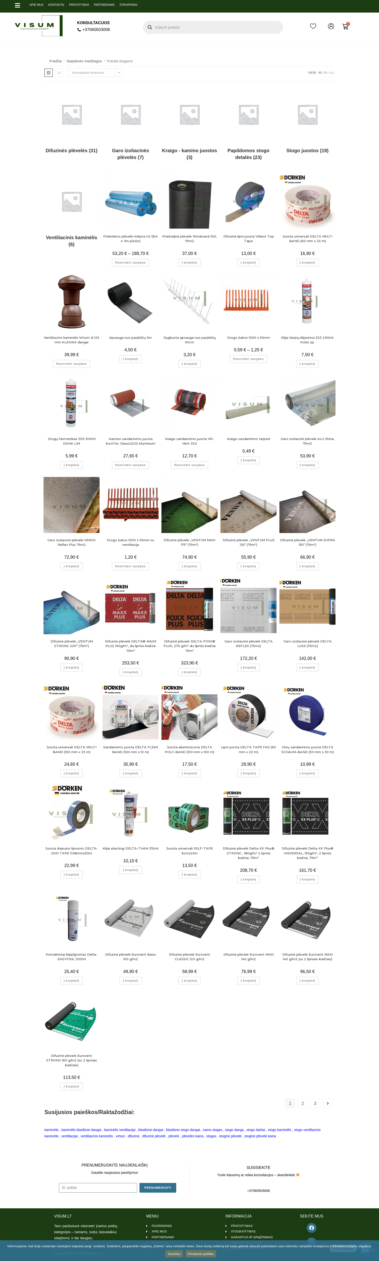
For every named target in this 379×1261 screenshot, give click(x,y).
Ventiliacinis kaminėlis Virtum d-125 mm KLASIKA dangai (71, 340)
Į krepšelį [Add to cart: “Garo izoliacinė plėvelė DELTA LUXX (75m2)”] (307, 667)
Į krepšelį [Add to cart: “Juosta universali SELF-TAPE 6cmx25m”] (189, 874)
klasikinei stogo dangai (183, 1130)
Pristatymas (79, 5)
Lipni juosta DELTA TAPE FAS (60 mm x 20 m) (248, 749)
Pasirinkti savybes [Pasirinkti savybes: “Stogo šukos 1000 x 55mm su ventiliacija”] (130, 566)
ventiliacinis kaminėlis (96, 1136)
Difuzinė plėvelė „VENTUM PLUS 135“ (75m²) (249, 542)
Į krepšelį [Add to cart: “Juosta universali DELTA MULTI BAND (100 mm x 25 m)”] (71, 773)
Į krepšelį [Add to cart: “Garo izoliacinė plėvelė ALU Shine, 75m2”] (307, 465)
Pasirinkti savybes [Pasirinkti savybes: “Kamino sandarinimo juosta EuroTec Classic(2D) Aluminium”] (130, 465)
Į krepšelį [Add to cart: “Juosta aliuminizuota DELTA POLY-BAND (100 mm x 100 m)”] (189, 773)
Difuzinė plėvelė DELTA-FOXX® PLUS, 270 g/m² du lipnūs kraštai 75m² (189, 646)
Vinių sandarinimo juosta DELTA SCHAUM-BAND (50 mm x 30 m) (307, 749)
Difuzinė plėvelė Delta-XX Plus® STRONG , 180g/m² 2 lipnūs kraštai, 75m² (248, 853)
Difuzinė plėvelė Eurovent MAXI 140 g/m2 (248, 956)
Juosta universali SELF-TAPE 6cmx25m (189, 850)
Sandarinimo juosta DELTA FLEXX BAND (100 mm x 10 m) (130, 749)
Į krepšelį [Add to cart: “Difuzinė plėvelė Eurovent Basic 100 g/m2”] (130, 980)
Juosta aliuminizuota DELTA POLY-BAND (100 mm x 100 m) (189, 749)
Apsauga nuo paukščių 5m (130, 337)
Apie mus (36, 5)
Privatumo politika (201, 1254)
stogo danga (234, 1130)
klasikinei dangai (150, 1130)
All (332, 72)
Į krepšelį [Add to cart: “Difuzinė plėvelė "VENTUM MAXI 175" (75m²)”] (189, 566)
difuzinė (133, 1136)
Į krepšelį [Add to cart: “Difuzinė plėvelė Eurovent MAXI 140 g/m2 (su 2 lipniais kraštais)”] (307, 980)
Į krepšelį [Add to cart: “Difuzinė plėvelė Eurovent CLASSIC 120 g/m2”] (189, 980)
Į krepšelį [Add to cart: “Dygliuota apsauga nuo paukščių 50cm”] (189, 364)
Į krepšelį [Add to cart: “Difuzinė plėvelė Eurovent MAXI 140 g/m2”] (248, 980)
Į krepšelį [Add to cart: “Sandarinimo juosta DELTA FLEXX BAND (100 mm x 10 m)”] (130, 773)
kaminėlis (51, 1130)
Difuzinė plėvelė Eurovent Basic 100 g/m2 (130, 956)
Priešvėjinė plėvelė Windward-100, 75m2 (189, 238)
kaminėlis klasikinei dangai (81, 1130)
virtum (120, 1136)
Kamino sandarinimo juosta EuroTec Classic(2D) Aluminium (130, 441)
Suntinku (174, 1254)
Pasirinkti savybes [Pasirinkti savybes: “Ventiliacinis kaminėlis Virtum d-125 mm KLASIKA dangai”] (71, 364)
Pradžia (55, 61)
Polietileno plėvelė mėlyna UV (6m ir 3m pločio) (130, 238)
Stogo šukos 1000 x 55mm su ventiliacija (130, 542)
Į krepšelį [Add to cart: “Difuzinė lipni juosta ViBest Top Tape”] (248, 262)
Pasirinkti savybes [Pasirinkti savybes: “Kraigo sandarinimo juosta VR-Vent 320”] (189, 465)
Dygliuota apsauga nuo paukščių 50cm (189, 340)
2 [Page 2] (302, 1103)
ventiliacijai (69, 1136)
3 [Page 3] (315, 1103)
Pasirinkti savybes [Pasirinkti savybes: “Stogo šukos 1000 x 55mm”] (248, 359)
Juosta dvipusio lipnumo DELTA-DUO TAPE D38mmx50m (71, 850)
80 (325, 72)
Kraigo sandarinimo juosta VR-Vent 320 (189, 441)
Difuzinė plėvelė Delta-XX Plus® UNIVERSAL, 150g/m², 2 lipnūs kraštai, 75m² (307, 853)
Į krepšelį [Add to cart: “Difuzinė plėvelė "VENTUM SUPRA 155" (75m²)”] (307, 566)
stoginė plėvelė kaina (260, 1136)
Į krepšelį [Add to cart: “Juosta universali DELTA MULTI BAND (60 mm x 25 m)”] (307, 262)
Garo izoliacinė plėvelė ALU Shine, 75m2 (308, 441)
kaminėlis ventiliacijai (120, 1130)
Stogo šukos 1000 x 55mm (248, 337)
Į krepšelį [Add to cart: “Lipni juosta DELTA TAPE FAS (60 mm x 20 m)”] (248, 773)
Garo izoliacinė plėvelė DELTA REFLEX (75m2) (249, 643)
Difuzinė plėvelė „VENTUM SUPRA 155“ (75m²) (307, 542)
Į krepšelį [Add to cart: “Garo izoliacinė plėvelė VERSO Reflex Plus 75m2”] (71, 566)
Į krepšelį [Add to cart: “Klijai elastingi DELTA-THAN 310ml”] (130, 870)
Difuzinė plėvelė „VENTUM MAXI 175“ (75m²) (189, 542)
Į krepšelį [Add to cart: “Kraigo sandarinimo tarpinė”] (248, 460)
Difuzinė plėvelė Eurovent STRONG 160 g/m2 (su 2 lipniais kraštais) (71, 1060)
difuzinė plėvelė (154, 1136)
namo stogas (212, 1130)
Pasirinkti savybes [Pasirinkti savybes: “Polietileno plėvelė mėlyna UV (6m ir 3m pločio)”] (130, 262)
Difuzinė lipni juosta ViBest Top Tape (248, 238)
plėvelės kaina (193, 1136)
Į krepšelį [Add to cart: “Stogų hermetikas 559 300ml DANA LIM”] (71, 465)
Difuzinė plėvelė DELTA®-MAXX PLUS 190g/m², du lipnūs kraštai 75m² (130, 646)
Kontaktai (56, 5)
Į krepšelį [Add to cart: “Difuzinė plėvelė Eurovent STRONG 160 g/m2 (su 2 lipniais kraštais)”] (71, 1086)
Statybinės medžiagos (84, 61)
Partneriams (104, 5)
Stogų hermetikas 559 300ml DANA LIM (71, 441)
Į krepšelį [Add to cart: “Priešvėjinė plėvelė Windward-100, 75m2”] (189, 262)
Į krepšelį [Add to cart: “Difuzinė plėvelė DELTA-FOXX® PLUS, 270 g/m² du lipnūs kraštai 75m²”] (189, 672)
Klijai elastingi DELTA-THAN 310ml (130, 848)
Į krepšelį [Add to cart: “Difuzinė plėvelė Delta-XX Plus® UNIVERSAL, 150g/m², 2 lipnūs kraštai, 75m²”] (307, 879)
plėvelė (173, 1136)
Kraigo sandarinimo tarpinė (248, 439)
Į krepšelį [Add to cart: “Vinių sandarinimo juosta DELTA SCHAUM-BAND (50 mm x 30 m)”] (307, 773)
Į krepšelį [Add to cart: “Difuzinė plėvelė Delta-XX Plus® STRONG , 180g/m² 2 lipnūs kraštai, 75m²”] (248, 879)
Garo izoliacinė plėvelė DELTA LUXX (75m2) (308, 643)
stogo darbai (256, 1130)
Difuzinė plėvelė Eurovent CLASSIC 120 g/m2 (189, 956)
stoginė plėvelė (230, 1136)
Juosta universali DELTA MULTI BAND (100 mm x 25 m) (71, 749)
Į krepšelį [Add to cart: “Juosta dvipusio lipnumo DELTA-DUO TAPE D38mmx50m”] (71, 874)
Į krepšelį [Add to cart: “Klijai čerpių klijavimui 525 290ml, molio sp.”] (307, 364)
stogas (211, 1136)
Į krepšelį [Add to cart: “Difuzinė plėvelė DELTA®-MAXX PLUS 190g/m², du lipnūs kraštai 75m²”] (130, 672)
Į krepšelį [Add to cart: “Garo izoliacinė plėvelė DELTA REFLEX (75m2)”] (248, 667)
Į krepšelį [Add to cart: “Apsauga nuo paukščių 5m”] (130, 359)
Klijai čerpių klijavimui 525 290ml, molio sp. (307, 340)
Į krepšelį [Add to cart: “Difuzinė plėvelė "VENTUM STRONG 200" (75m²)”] (71, 667)
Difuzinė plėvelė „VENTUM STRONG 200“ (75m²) (72, 643)
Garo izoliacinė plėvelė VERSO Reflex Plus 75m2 (71, 542)
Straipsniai (128, 5)
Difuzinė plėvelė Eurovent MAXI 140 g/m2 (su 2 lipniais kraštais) (307, 956)
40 (319, 72)
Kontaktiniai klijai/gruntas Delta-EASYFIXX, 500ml (71, 956)
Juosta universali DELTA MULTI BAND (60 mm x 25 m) (307, 238)
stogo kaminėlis (280, 1130)
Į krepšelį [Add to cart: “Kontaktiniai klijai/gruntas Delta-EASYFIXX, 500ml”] (71, 980)
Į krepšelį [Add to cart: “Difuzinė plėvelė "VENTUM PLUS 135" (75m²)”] (248, 566)
